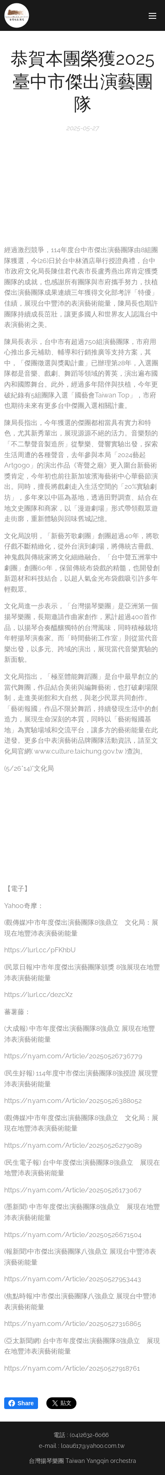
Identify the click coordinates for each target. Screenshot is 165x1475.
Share (21, 1403)
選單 (152, 15)
